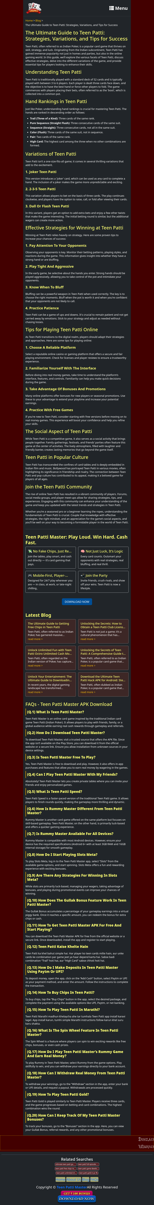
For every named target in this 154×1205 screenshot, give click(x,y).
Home (29, 20)
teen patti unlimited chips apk (66, 1173)
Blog (38, 20)
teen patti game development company (88, 1168)
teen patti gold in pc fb (88, 1173)
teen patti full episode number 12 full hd (88, 1164)
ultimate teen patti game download (66, 1164)
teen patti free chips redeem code (66, 1168)
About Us (73, 1179)
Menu (118, 8)
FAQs (94, 1179)
